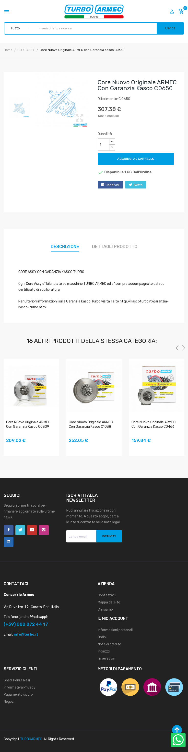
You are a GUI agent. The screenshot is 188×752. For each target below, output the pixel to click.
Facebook (8, 530)
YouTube (32, 530)
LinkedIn (8, 542)
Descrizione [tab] (65, 246)
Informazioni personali (115, 630)
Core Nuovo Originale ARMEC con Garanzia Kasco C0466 (153, 424)
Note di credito (109, 644)
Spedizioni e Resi (17, 680)
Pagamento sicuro (18, 694)
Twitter (20, 530)
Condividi (112, 185)
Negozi (9, 702)
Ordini (102, 637)
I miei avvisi (107, 658)
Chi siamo (105, 609)
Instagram (44, 530)
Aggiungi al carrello (135, 159)
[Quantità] (103, 144)
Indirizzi (104, 651)
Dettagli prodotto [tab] (114, 246)
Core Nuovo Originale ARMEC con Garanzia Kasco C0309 (28, 424)
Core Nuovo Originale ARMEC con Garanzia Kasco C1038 (91, 424)
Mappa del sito (109, 602)
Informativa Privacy (19, 687)
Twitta (137, 185)
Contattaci (107, 595)
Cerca (170, 28)
